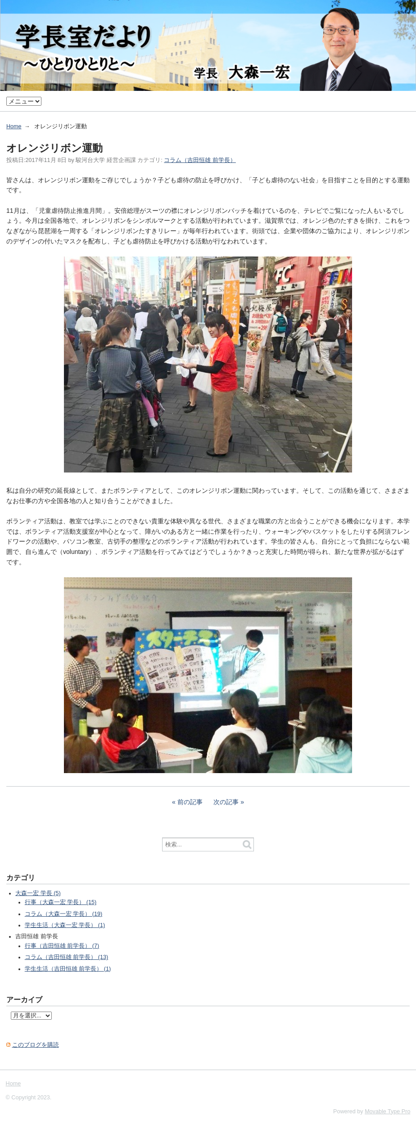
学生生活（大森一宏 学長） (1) (65, 925)
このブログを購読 (35, 1045)
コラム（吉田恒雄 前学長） (200, 160)
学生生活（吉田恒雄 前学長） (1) (68, 969)
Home (14, 126)
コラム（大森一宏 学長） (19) (63, 914)
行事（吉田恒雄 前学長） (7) (62, 946)
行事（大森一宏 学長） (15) (60, 902)
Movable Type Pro (387, 1111)
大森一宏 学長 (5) (37, 893)
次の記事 (226, 802)
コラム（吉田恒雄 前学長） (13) (66, 957)
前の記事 (190, 802)
